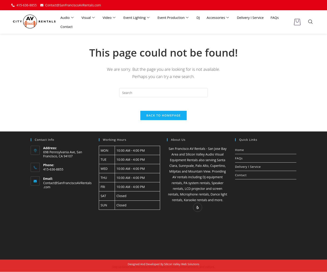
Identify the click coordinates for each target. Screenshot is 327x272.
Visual (89, 17)
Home (239, 150)
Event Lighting (137, 17)
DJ (198, 17)
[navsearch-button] (310, 22)
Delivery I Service (250, 17)
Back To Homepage (163, 115)
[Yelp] (197, 207)
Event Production (173, 17)
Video (109, 17)
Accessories (218, 17)
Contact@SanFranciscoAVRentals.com (67, 185)
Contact (66, 26)
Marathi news (157, 267)
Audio (67, 17)
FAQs (274, 17)
